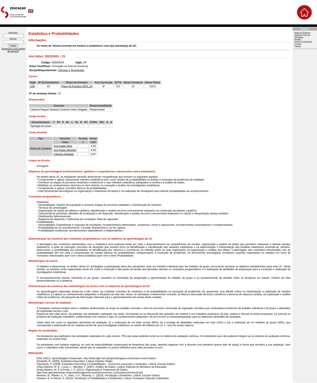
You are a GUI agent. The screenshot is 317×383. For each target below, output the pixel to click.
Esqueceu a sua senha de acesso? (13, 49)
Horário (297, 40)
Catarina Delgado (64, 154)
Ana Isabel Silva (63, 146)
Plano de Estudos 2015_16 (76, 86)
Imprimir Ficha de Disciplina (302, 36)
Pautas (297, 46)
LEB (32, 86)
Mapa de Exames (302, 33)
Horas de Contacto (41, 148)
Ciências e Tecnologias (71, 70)
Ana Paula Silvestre (65, 150)
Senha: (13, 39)
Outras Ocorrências (303, 42)
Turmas (297, 44)
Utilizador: (13, 33)
